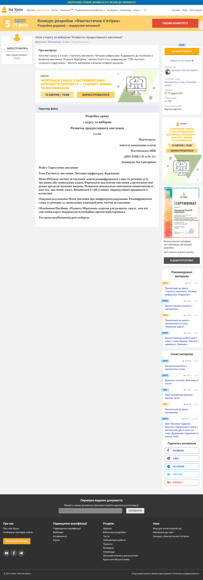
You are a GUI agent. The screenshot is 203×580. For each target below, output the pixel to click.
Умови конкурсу (175, 23)
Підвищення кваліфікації (90, 10)
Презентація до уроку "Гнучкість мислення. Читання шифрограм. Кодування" (180, 291)
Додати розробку (182, 260)
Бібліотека (43, 10)
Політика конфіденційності (186, 573)
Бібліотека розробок (114, 532)
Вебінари (58, 532)
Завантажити (182, 51)
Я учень (176, 10)
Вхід (185, 10)
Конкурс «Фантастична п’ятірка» (171, 536)
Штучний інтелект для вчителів (120, 555)
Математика (171, 82)
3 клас (182, 82)
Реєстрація (196, 10)
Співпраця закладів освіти (18, 532)
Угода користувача (141, 573)
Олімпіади (109, 551)
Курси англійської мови (116, 559)
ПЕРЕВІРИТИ (135, 510)
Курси (56, 540)
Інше (137, 10)
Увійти (16, 58)
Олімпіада (125, 10)
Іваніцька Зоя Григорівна (184, 70)
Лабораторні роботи (114, 540)
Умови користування (161, 573)
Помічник (66, 10)
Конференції (60, 536)
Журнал (31, 10)
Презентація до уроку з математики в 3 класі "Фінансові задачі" (177, 323)
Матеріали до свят (163, 532)
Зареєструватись (17, 48)
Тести (54, 10)
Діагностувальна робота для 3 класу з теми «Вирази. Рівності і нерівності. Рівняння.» (182, 341)
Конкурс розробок (79, 20)
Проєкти (108, 544)
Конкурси (112, 10)
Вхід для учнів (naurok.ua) (167, 528)
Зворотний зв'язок (17, 541)
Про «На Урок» (11, 528)
